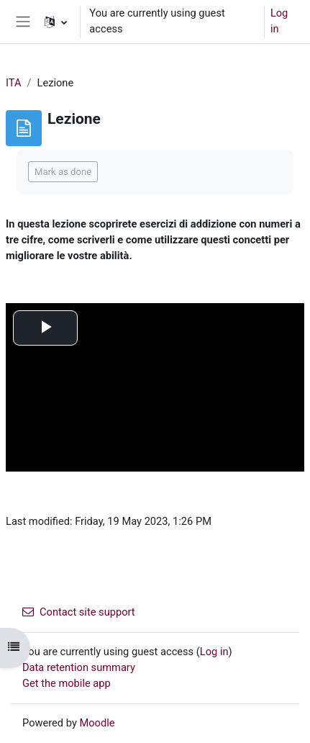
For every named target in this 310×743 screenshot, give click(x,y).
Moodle (96, 722)
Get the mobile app (66, 683)
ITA (14, 82)
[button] (56, 21)
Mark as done (63, 171)
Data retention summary (78, 667)
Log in (279, 20)
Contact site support (78, 611)
